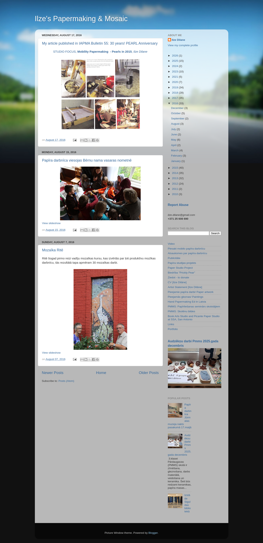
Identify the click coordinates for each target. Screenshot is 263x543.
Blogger (153, 532)
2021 (175, 76)
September (178, 118)
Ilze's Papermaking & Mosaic (81, 19)
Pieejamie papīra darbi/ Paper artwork (191, 291)
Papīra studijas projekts (182, 262)
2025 (175, 60)
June (174, 134)
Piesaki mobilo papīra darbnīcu (186, 248)
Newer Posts (52, 373)
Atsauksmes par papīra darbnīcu (187, 253)
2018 (175, 92)
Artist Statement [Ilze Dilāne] (185, 287)
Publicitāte (174, 258)
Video (171, 243)
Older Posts (149, 373)
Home (101, 373)
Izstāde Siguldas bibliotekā (187, 503)
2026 (175, 55)
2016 (175, 103)
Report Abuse (178, 205)
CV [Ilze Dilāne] (177, 282)
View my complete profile (183, 45)
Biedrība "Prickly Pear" (181, 272)
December (177, 108)
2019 (175, 87)
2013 (175, 178)
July (174, 129)
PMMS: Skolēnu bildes (181, 311)
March (175, 150)
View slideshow (51, 223)
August (175, 123)
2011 (175, 188)
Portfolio (173, 329)
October (176, 113)
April (174, 145)
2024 (175, 66)
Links (171, 324)
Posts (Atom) (66, 380)
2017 (175, 97)
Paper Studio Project (180, 267)
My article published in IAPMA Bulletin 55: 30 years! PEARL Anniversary (100, 43)
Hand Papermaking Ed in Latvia (187, 301)
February (177, 155)
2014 (175, 172)
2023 (175, 71)
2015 (175, 167)
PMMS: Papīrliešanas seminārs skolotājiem (194, 306)
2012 (175, 183)
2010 (175, 194)
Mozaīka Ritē (52, 250)
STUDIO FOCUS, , (100, 51)
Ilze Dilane (178, 39)
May (174, 139)
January (176, 161)
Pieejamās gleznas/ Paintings (185, 296)
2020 (175, 82)
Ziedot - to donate (178, 277)
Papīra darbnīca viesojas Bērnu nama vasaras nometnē (87, 160)
